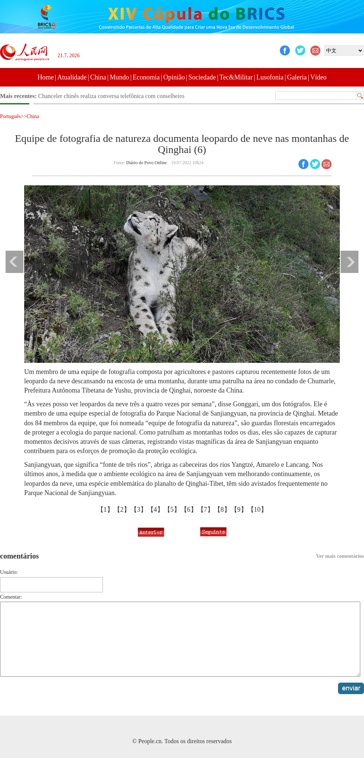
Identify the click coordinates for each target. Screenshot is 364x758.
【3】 (138, 509)
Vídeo (318, 77)
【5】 (172, 509)
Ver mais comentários (340, 556)
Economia (146, 77)
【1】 (105, 509)
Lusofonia (269, 77)
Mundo (119, 77)
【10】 (257, 509)
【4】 (155, 509)
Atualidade (72, 77)
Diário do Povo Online (146, 162)
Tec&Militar (236, 77)
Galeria (297, 77)
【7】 (205, 509)
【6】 (189, 509)
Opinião (174, 77)
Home (46, 77)
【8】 (222, 509)
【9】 (239, 509)
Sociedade (202, 77)
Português (10, 116)
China (98, 77)
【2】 (122, 509)
